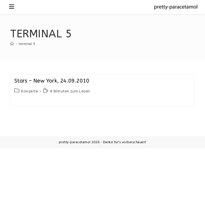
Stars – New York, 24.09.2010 (52, 81)
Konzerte (29, 91)
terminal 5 (27, 44)
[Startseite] (12, 44)
